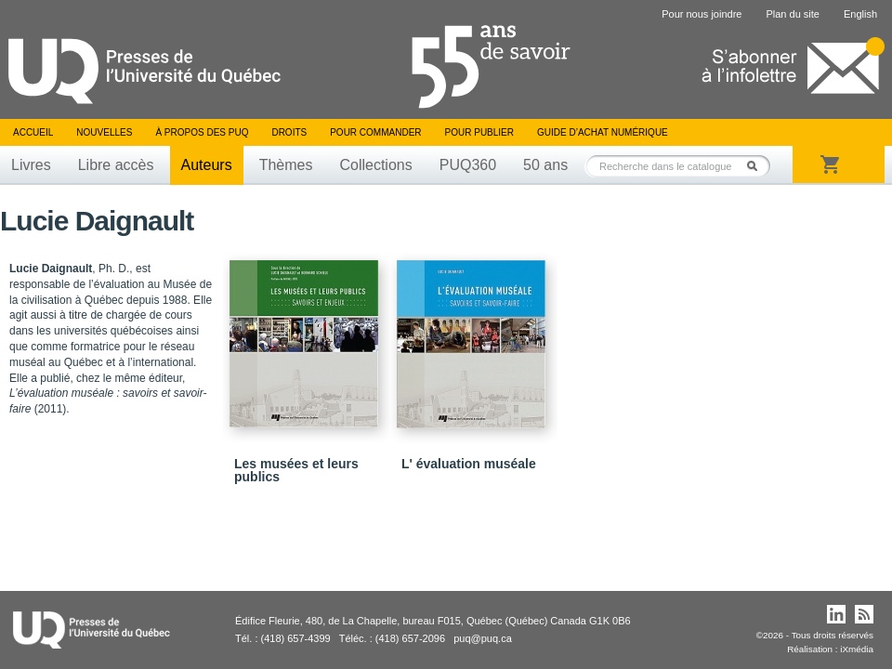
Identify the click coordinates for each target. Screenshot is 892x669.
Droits (289, 132)
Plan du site (792, 14)
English (860, 14)
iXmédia (856, 649)
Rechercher (757, 165)
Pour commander (375, 132)
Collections (375, 165)
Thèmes (286, 165)
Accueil (33, 132)
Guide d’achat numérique (602, 132)
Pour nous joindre (701, 14)
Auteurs (206, 165)
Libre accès (116, 165)
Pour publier (479, 132)
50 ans (545, 165)
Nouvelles (104, 132)
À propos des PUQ (201, 132)
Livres (31, 165)
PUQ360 (467, 165)
